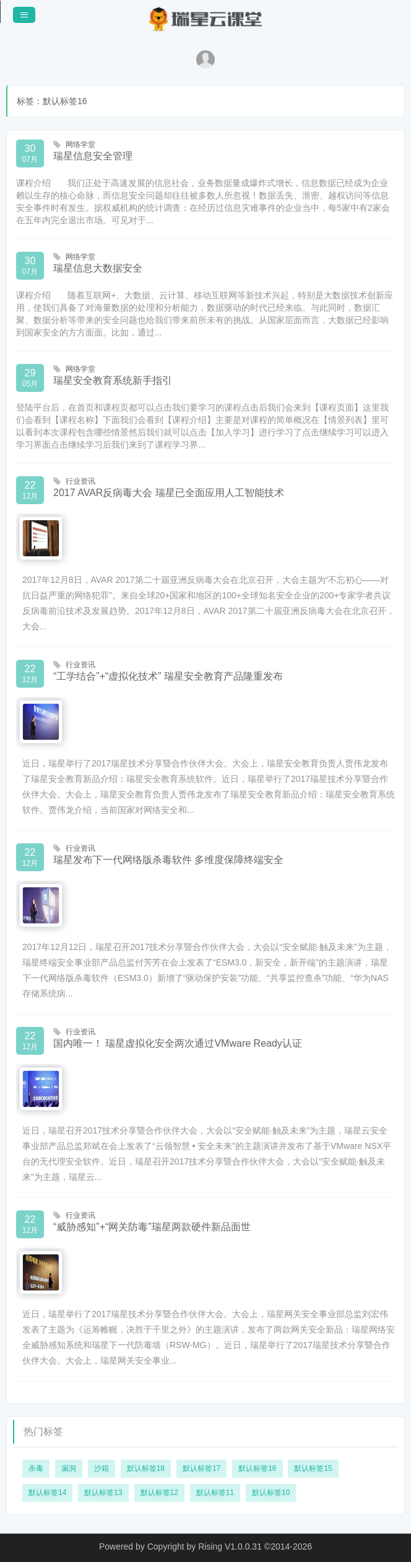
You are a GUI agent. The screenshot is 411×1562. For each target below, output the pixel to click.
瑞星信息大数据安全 (97, 268)
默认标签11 (215, 1492)
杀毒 (35, 1468)
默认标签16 (257, 1468)
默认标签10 (271, 1492)
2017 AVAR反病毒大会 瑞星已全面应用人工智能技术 (168, 492)
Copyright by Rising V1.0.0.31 (204, 1546)
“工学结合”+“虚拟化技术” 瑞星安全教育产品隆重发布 (168, 676)
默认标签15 (313, 1468)
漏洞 (68, 1468)
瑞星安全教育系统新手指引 (112, 380)
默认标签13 (103, 1492)
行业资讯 (80, 481)
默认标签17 (201, 1468)
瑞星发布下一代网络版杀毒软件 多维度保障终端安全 (168, 859)
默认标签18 (146, 1468)
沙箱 (101, 1468)
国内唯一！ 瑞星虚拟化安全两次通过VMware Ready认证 (177, 1043)
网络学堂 (80, 144)
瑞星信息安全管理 (92, 156)
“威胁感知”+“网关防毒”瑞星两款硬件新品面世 (152, 1227)
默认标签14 (47, 1492)
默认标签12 (159, 1492)
